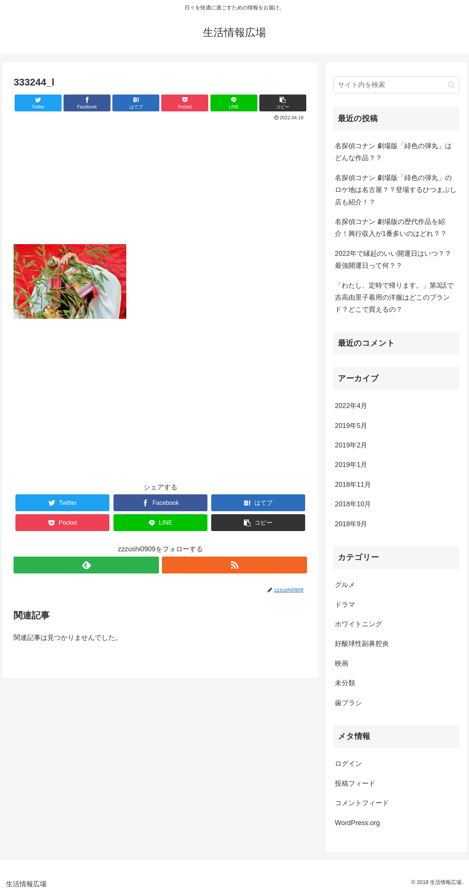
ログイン (348, 763)
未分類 (345, 683)
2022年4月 (351, 406)
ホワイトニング (358, 624)
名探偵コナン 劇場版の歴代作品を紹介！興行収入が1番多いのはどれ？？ (391, 227)
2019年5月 (351, 425)
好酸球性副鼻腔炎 (362, 643)
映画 (341, 663)
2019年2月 (351, 445)
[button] (451, 85)
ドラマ (345, 604)
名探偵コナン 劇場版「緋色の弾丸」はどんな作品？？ (393, 152)
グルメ (345, 584)
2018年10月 (353, 504)
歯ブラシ (348, 703)
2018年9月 (351, 524)
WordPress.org (357, 823)
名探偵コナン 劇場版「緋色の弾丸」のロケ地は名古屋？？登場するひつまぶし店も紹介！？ (396, 190)
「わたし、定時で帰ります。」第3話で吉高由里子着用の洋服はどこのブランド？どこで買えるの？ (394, 298)
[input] (396, 85)
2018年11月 (353, 484)
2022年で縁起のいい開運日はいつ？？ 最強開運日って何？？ (396, 259)
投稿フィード (355, 783)
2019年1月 (351, 464)
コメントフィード (362, 803)
